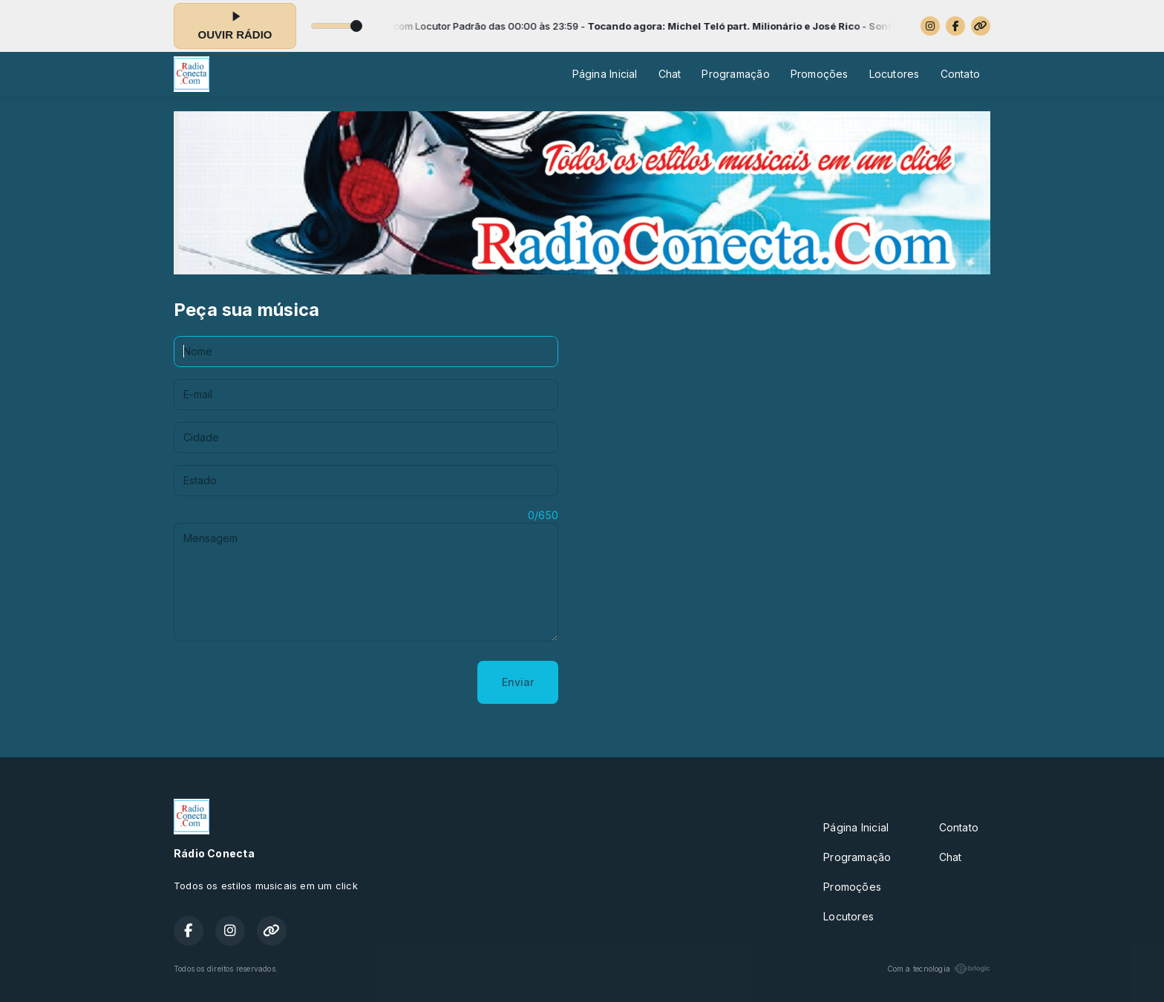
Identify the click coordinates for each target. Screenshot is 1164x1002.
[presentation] (286, 682)
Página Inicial (605, 73)
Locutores (894, 73)
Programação (735, 73)
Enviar (518, 682)
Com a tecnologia (938, 968)
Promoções (820, 73)
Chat (669, 73)
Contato (960, 73)
